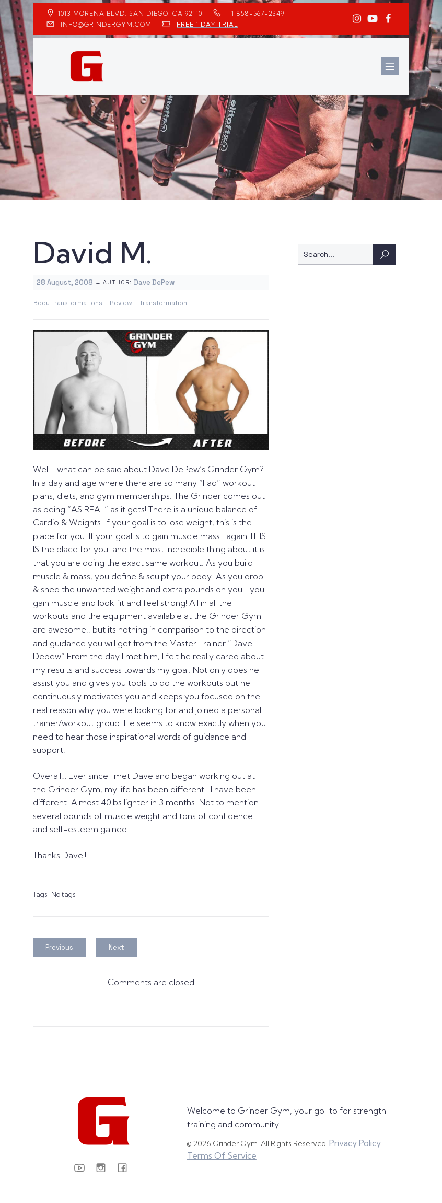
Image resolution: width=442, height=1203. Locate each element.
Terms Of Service (222, 1155)
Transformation (163, 303)
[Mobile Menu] (390, 66)
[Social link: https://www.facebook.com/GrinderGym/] (388, 19)
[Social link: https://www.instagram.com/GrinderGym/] (357, 19)
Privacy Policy (355, 1143)
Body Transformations (67, 303)
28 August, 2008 (65, 282)
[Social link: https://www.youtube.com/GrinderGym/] (372, 19)
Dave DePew (154, 282)
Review (121, 303)
